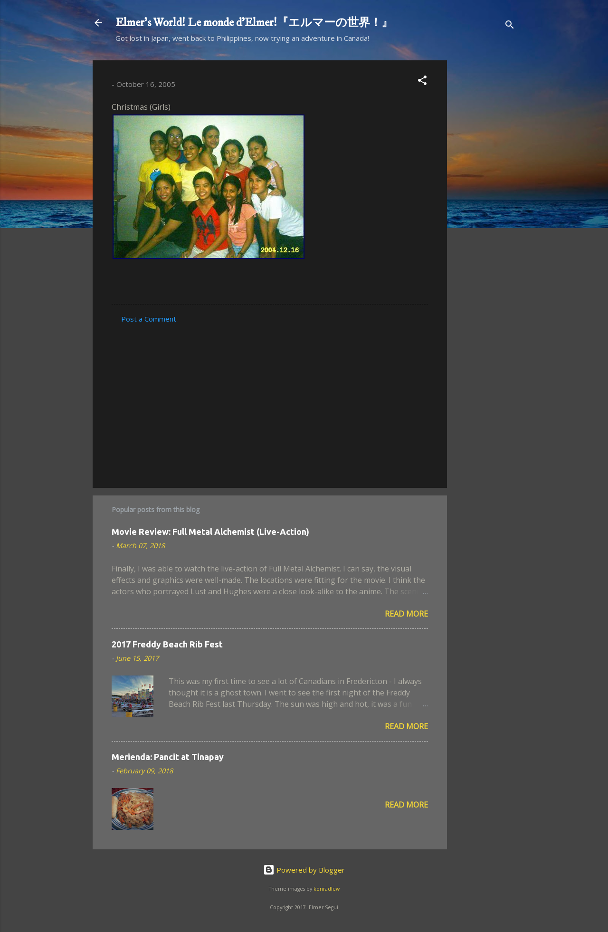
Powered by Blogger (304, 870)
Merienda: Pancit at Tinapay (168, 756)
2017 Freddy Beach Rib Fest (167, 644)
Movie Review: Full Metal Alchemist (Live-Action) (210, 531)
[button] (422, 82)
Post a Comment (148, 318)
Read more (406, 614)
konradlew (327, 888)
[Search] (509, 25)
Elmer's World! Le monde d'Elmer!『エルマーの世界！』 (254, 23)
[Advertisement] (485, 202)
